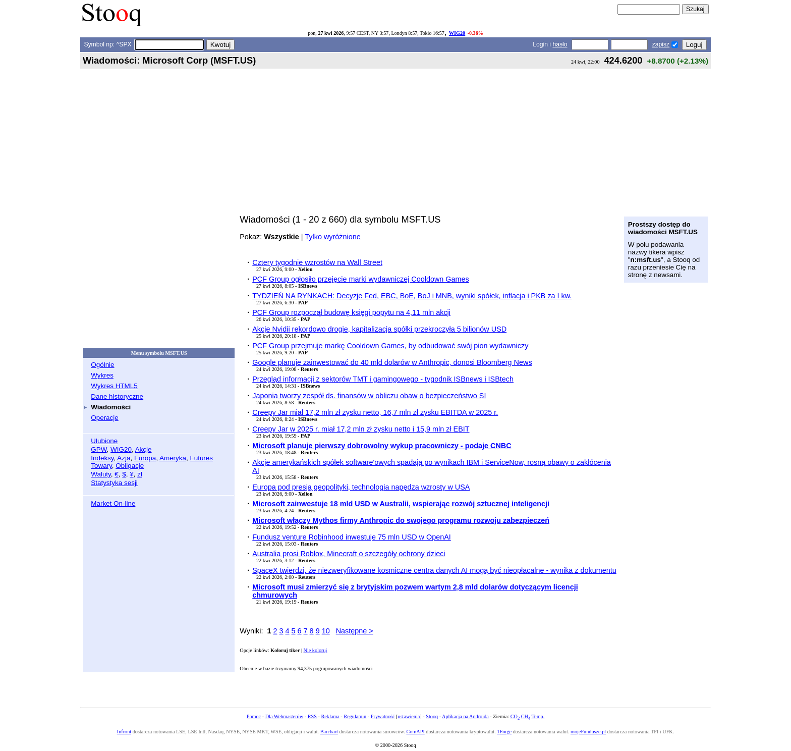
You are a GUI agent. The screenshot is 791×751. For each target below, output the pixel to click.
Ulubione (104, 441)
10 (326, 631)
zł (139, 474)
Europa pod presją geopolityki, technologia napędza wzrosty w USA (361, 487)
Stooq (432, 716)
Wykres (102, 375)
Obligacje (130, 465)
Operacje (105, 417)
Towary (101, 465)
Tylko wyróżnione (332, 237)
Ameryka (172, 458)
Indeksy (102, 458)
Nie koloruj (315, 650)
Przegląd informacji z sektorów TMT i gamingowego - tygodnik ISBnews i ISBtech (383, 379)
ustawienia (409, 716)
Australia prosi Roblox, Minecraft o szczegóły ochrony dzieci (348, 554)
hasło (559, 44)
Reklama (330, 716)
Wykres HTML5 (114, 386)
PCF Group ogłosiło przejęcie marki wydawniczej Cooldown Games (360, 279)
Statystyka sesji (114, 483)
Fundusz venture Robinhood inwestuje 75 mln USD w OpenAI (351, 537)
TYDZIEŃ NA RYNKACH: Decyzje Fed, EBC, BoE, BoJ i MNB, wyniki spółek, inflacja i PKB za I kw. (412, 296)
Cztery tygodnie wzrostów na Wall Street (317, 262)
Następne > (354, 631)
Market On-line (113, 503)
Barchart (329, 731)
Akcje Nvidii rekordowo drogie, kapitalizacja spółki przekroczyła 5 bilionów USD (379, 329)
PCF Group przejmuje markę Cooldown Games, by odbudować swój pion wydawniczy (390, 346)
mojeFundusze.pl (588, 731)
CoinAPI (415, 731)
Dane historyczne (117, 396)
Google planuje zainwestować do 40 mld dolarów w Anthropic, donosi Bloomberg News (392, 362)
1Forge (504, 731)
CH (525, 716)
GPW (98, 449)
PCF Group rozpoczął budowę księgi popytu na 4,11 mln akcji (351, 312)
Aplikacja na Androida (465, 716)
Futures (201, 458)
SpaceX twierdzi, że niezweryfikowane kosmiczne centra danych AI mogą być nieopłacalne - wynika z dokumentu (434, 570)
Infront (124, 731)
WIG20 (457, 33)
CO (515, 716)
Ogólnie (102, 364)
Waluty (101, 474)
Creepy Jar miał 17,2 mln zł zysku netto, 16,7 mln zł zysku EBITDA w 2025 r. (375, 412)
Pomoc (254, 716)
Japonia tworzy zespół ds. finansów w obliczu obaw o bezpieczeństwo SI (369, 396)
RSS (312, 716)
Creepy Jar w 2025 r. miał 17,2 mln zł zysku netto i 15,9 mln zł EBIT (360, 429)
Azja (123, 458)
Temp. (538, 716)
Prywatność (383, 716)
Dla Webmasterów (284, 716)
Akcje (143, 449)
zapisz (660, 44)
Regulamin (355, 716)
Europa (145, 458)
